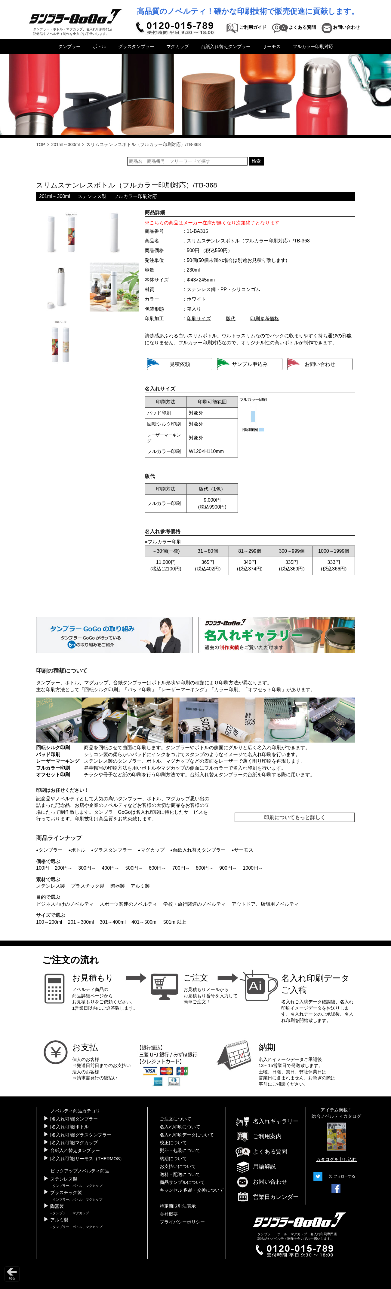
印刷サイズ (199, 318)
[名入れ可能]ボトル (69, 1126)
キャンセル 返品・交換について (192, 1190)
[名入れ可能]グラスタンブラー (80, 1134)
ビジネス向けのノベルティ (65, 904)
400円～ (110, 868)
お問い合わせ (261, 1181)
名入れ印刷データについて (187, 1134)
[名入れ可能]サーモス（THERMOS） (87, 1158)
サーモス (272, 46)
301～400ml (112, 922)
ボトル (99, 46)
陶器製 (117, 886)
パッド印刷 (140, 689)
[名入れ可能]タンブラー (74, 1119)
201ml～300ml (65, 144)
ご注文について (175, 1119)
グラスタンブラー (136, 46)
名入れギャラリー (267, 1121)
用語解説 (255, 1166)
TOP (40, 144)
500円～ (134, 868)
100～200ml (49, 922)
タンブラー (69, 46)
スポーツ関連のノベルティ (128, 904)
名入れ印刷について (180, 1126)
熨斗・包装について (180, 1150)
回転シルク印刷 (101, 689)
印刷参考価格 (264, 318)
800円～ (205, 868)
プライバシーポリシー (182, 1222)
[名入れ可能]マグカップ (74, 1142)
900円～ (228, 868)
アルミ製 (140, 886)
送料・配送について (180, 1174)
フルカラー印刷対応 (313, 46)
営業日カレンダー (267, 1197)
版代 (231, 318)
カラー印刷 (226, 689)
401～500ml (144, 922)
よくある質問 (261, 1151)
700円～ (181, 868)
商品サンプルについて (182, 1182)
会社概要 (169, 1214)
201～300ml (81, 922)
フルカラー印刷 (53, 768)
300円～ (87, 868)
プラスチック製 (87, 886)
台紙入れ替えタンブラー (226, 46)
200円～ (63, 868)
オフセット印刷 (265, 689)
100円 (42, 868)
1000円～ (253, 868)
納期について (173, 1158)
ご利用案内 (258, 1136)
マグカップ (177, 46)
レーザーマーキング (183, 689)
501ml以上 (174, 922)
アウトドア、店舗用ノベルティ (265, 904)
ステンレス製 (92, 196)
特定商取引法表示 (178, 1206)
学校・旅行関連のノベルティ (194, 904)
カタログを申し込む (336, 1159)
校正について (173, 1142)
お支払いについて (178, 1166)
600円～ (158, 868)
